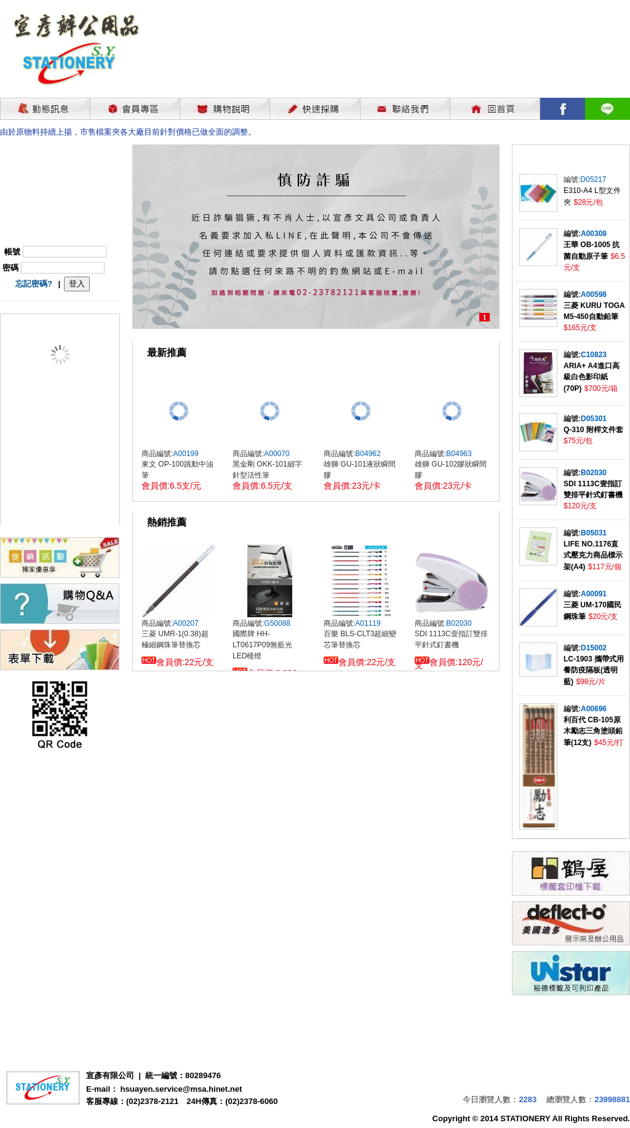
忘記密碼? (33, 283)
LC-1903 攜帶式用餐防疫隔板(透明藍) (594, 670)
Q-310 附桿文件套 (593, 429)
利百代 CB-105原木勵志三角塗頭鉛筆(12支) (593, 731)
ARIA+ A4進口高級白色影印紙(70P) (592, 377)
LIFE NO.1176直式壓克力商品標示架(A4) (593, 555)
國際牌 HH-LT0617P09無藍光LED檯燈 (262, 644)
